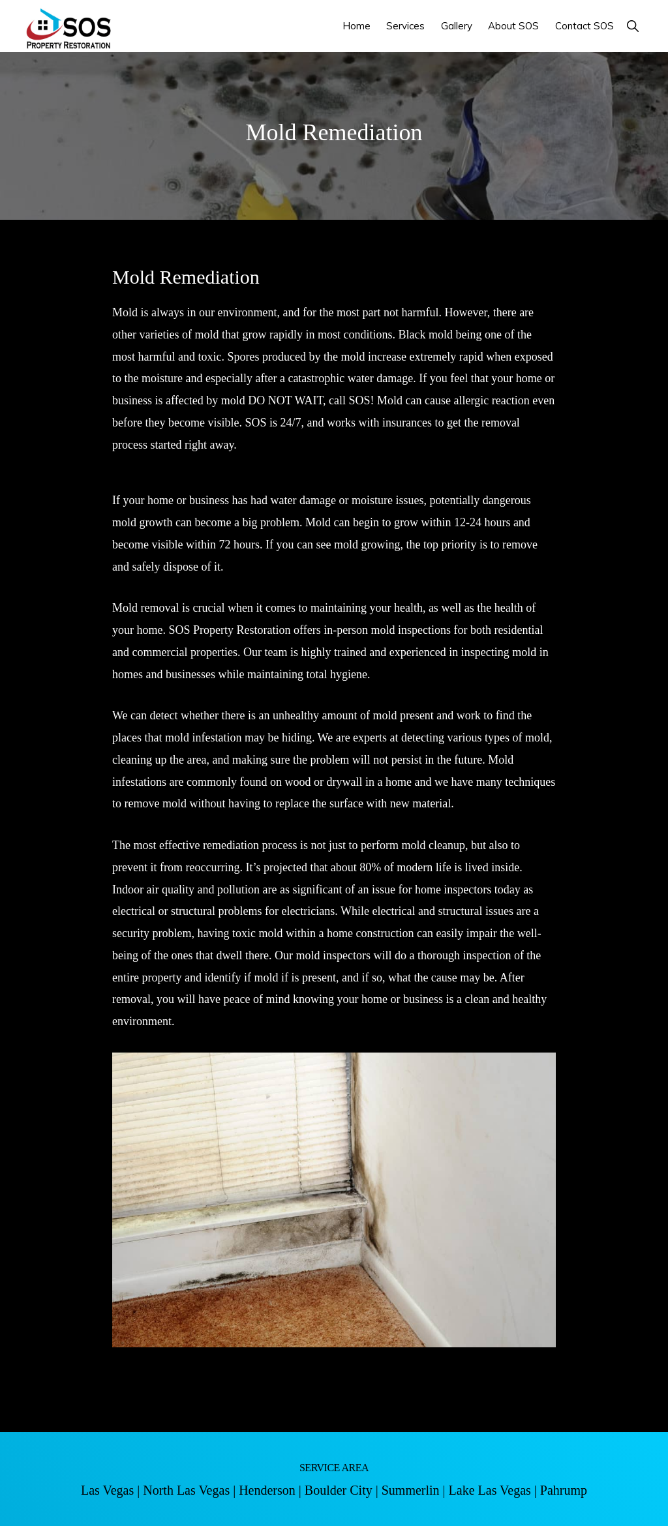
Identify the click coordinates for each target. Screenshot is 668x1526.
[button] (632, 26)
